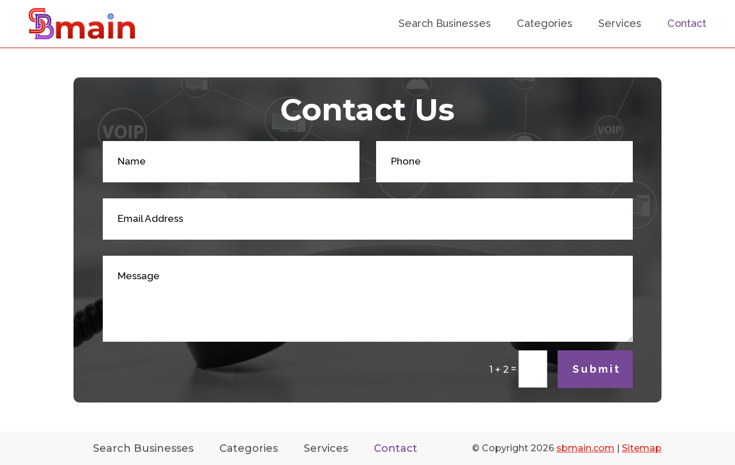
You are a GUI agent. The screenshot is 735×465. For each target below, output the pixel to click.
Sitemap (642, 448)
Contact (686, 23)
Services (619, 23)
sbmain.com (585, 448)
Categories (544, 23)
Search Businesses (445, 23)
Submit (596, 369)
